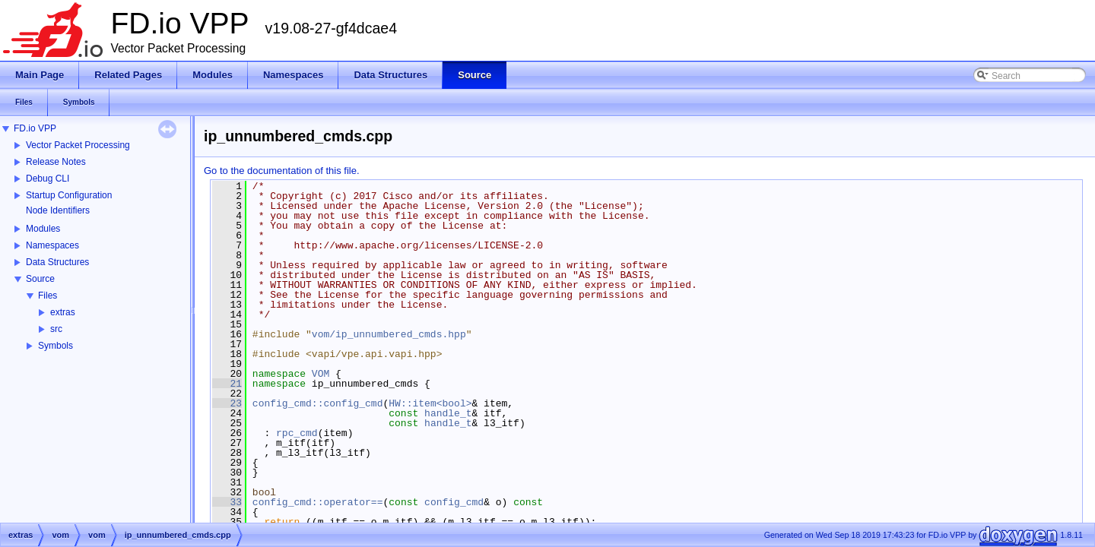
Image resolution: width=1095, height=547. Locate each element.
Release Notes (56, 162)
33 (227, 502)
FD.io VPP (35, 128)
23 (227, 403)
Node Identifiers (58, 210)
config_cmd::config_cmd (317, 403)
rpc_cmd (297, 433)
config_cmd (454, 502)
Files (47, 295)
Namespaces (52, 245)
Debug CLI (47, 178)
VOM (320, 374)
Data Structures (57, 262)
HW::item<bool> (430, 403)
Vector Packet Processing (78, 145)
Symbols (55, 345)
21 (227, 383)
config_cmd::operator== (317, 502)
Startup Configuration (69, 195)
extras (62, 312)
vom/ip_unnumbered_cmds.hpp (389, 334)
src (56, 329)
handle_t (447, 413)
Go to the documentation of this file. (282, 170)
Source (40, 279)
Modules (43, 228)
